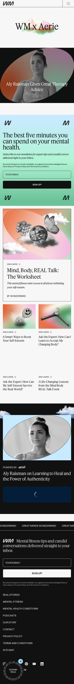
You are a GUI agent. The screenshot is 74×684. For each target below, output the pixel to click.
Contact (8, 629)
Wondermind (18, 296)
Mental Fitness (13, 601)
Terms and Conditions (39, 166)
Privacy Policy (20, 166)
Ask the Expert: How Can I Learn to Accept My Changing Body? (55, 340)
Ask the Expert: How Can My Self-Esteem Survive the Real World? (18, 385)
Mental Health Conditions (20, 608)
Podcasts (9, 615)
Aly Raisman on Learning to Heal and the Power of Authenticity (37, 476)
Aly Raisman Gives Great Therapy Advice (37, 86)
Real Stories (11, 595)
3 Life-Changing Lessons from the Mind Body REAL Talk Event (54, 385)
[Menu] (68, 3)
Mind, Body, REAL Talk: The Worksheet (33, 273)
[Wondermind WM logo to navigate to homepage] (8, 3)
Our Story (9, 622)
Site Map (8, 650)
